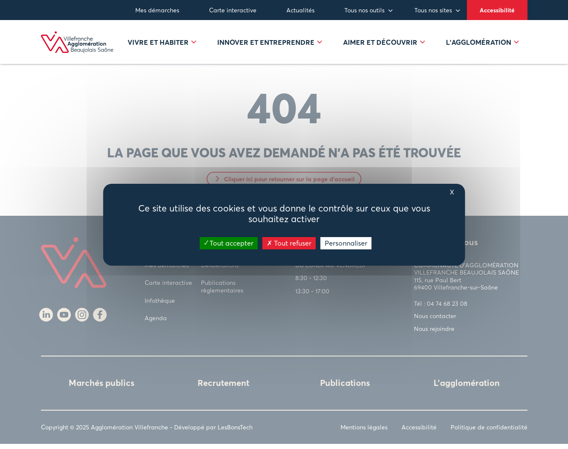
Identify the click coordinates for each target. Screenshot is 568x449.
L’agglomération (482, 45)
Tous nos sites (433, 10)
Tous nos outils (364, 10)
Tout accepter (228, 242)
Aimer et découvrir (384, 45)
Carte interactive (232, 10)
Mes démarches (157, 10)
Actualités (300, 10)
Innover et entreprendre (269, 45)
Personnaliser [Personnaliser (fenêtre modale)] (346, 242)
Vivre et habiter (162, 45)
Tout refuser (289, 242)
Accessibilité (497, 10)
